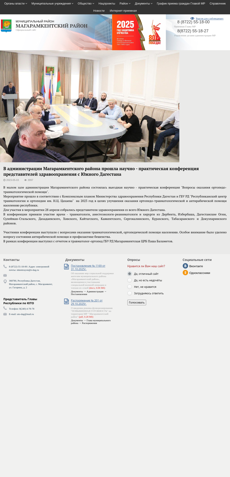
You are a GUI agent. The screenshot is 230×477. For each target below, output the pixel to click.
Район (124, 3)
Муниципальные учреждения (51, 3)
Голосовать (137, 302)
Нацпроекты (107, 3)
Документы (142, 3)
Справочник (218, 3)
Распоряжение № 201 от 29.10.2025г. (87, 302)
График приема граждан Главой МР (181, 3)
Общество (85, 3)
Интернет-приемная (123, 10)
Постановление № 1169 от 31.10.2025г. (88, 267)
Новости (98, 10)
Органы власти (14, 3)
